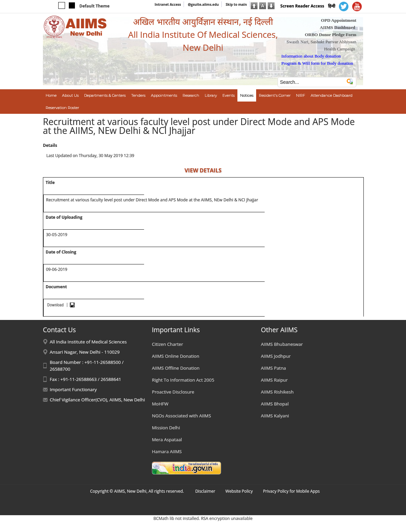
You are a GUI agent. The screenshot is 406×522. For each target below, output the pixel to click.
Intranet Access (168, 4)
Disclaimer (205, 491)
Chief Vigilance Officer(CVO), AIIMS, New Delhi (97, 400)
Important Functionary (73, 389)
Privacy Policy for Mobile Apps (291, 491)
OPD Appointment (338, 20)
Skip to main (236, 4)
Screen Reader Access (302, 6)
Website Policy (239, 491)
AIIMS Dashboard (337, 27)
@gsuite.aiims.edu (203, 4)
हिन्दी (331, 6)
